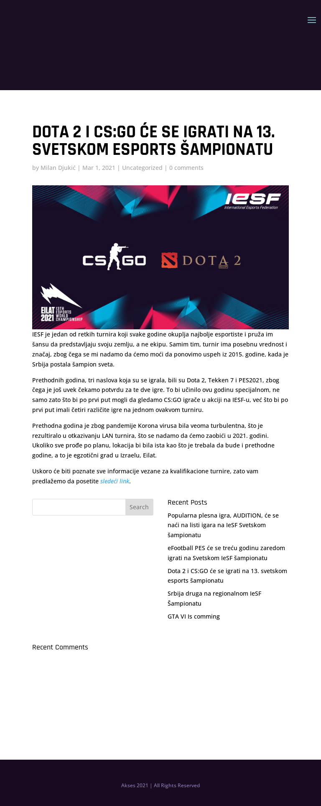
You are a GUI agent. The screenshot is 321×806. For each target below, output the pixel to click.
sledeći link (114, 481)
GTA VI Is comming (194, 616)
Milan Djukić (58, 168)
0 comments (186, 168)
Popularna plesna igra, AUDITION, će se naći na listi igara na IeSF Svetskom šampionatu (223, 525)
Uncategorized (142, 168)
